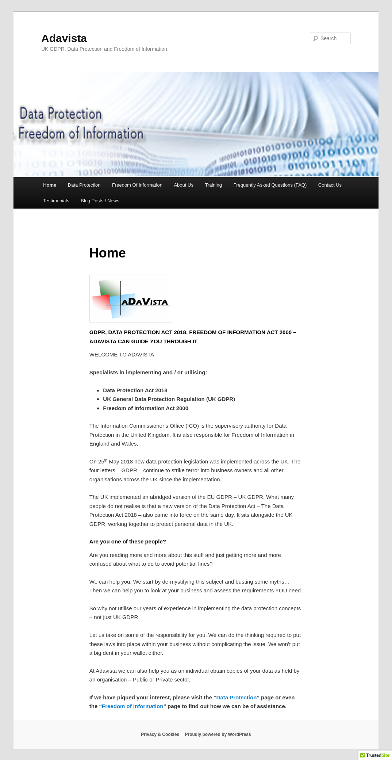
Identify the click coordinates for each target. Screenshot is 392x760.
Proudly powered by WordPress (218, 734)
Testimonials (56, 200)
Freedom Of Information (137, 185)
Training (213, 185)
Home (49, 185)
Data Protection (84, 185)
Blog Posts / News (100, 200)
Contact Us (330, 185)
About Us (183, 185)
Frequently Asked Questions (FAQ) (270, 185)
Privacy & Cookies (160, 734)
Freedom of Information (132, 706)
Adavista (64, 38)
